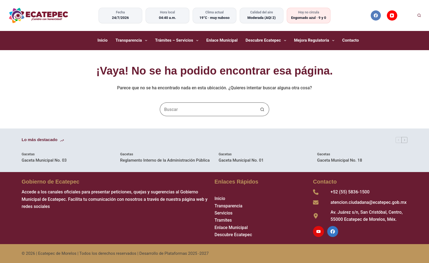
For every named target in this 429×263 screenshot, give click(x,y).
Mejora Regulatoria (314, 40)
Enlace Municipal (222, 40)
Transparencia (131, 40)
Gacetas (28, 154)
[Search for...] (208, 109)
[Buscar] (412, 15)
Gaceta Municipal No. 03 (44, 160)
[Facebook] (376, 15)
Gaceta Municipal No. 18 (339, 160)
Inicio (102, 40)
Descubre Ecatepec (266, 40)
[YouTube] (392, 15)
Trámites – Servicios (177, 40)
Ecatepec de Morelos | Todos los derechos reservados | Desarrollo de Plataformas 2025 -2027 (123, 253)
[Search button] (262, 109)
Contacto (350, 40)
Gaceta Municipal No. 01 (241, 160)
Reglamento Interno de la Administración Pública (165, 160)
